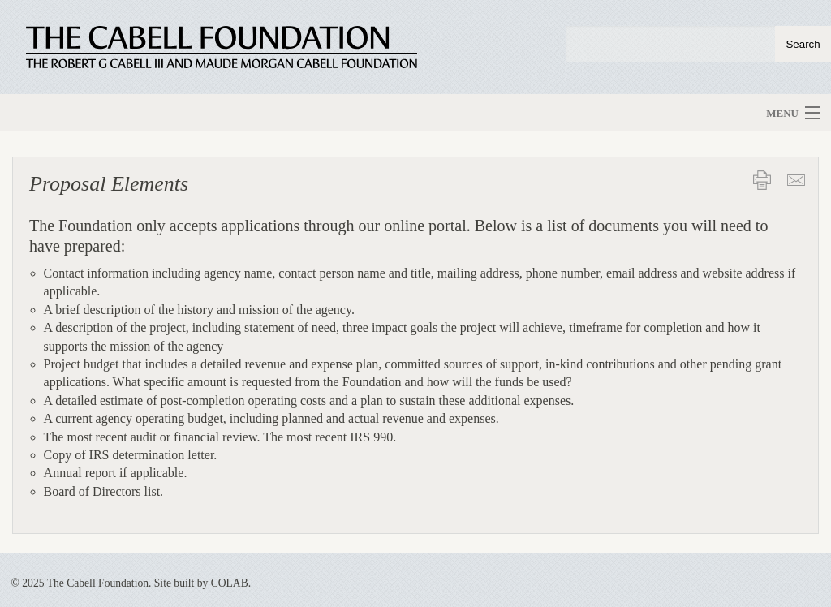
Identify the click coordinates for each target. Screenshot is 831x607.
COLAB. (231, 583)
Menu (782, 113)
